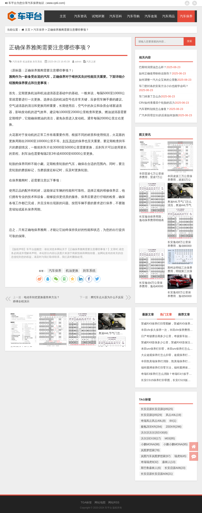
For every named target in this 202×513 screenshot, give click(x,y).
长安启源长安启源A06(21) (157, 473)
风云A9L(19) (173, 414)
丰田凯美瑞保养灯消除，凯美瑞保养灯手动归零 (167, 361)
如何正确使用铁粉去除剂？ (155, 73)
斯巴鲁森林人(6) (151, 467)
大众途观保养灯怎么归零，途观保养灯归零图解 (167, 355)
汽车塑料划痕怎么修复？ (154, 109)
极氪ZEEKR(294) (151, 426)
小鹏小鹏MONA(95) (175, 444)
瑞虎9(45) (180, 456)
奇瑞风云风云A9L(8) (153, 420)
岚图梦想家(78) (150, 450)
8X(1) (173, 420)
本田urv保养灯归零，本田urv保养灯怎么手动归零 (167, 348)
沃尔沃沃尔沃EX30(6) (154, 432)
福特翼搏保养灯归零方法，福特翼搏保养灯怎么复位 (167, 367)
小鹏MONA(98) (150, 444)
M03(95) (170, 438)
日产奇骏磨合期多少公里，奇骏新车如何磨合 (167, 336)
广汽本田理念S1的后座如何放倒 (158, 115)
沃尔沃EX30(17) (151, 438)
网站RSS (113, 502)
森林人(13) (168, 462)
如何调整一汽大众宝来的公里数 (158, 79)
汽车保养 (38, 29)
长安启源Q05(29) (151, 414)
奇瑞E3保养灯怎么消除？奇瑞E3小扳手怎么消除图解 (167, 373)
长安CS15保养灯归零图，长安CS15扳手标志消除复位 (167, 380)
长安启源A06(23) (175, 467)
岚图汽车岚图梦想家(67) (155, 456)
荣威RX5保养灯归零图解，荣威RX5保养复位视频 (167, 323)
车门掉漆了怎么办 (150, 96)
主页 (27, 29)
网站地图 (100, 502)
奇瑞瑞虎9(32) (149, 462)
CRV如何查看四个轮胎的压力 (157, 102)
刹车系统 (37, 61)
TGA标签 (86, 502)
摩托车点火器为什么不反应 (107, 297)
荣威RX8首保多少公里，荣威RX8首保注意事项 (167, 342)
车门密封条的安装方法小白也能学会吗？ (163, 86)
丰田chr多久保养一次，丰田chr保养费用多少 (167, 329)
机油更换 (27, 61)
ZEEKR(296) (173, 426)
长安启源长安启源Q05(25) (157, 409)
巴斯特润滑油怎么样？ (152, 67)
